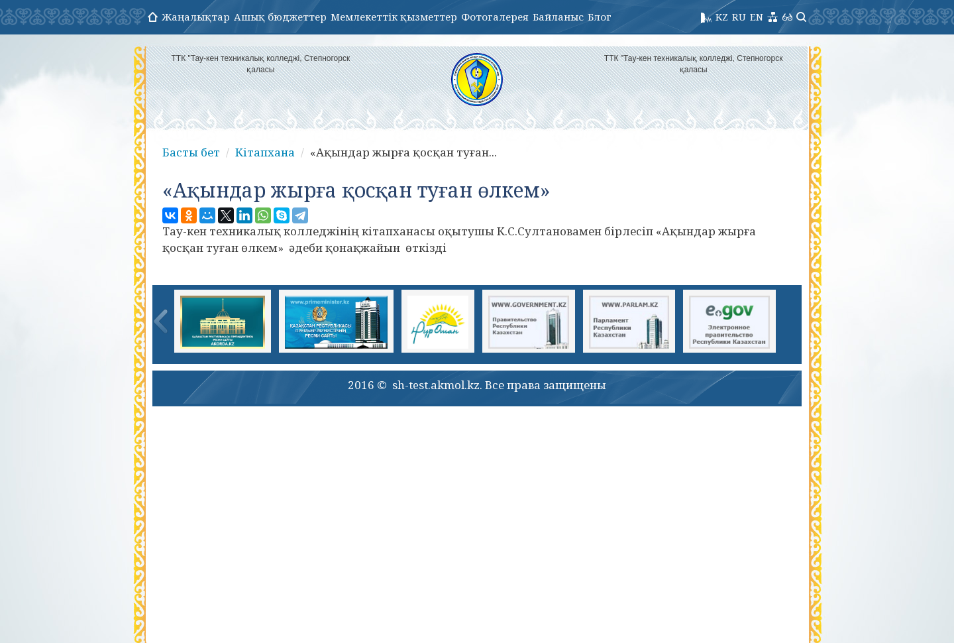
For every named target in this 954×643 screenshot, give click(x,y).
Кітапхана (265, 152)
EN (756, 16)
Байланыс (558, 16)
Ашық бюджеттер (280, 16)
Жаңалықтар (196, 16)
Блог (599, 16)
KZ (722, 16)
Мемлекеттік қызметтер (394, 16)
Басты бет (191, 152)
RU (739, 16)
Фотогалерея (495, 16)
